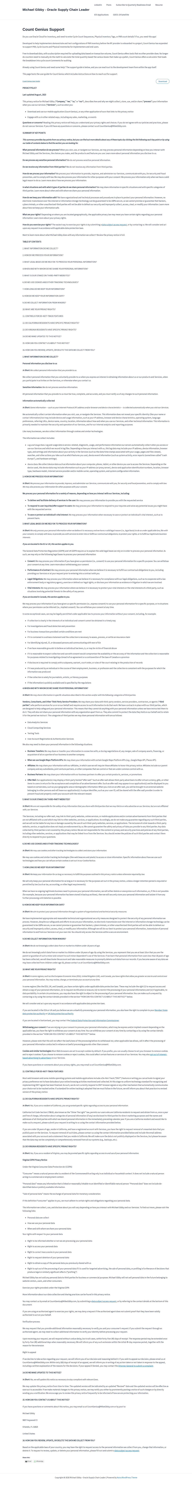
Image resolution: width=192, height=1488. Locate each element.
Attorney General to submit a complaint (135, 1366)
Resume (157, 5)
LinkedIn (98, 5)
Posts (108, 5)
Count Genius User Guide (31, 81)
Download (162, 81)
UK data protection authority (60, 1013)
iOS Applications (101, 14)
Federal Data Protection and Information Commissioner (94, 1020)
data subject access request (114, 224)
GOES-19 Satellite (120, 14)
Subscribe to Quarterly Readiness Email (132, 5)
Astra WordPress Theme (127, 1477)
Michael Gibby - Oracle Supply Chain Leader (56, 10)
